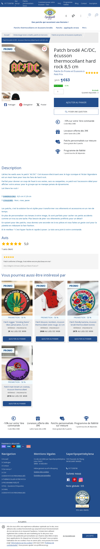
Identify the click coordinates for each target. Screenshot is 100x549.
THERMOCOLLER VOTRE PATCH (14, 479)
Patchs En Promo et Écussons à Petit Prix (69, 73)
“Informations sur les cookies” (22, 543)
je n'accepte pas (69, 536)
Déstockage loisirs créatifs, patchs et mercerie (31, 35)
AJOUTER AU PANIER (76, 102)
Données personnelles (42, 475)
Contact (84, 3)
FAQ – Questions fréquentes (13, 486)
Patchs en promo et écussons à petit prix (67, 35)
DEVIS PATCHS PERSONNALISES (13, 493)
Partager (9, 104)
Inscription (93, 3)
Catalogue (6, 462)
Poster (41, 104)
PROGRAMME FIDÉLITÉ (10, 483)
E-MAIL (5, 489)
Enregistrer (26, 104)
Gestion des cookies (41, 472)
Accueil (6, 35)
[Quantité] (59, 91)
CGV (4, 472)
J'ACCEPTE (89, 536)
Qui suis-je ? (7, 469)
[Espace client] (81, 16)
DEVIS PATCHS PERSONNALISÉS (13, 476)
